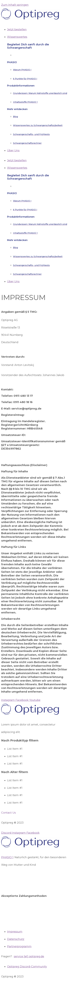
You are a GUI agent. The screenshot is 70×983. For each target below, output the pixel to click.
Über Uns (13, 281)
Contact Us (8, 812)
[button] (35, 812)
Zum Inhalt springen (15, 4)
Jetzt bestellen (17, 160)
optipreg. (34, 956)
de (42, 956)
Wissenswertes (17, 167)
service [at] (21, 956)
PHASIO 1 (7, 857)
